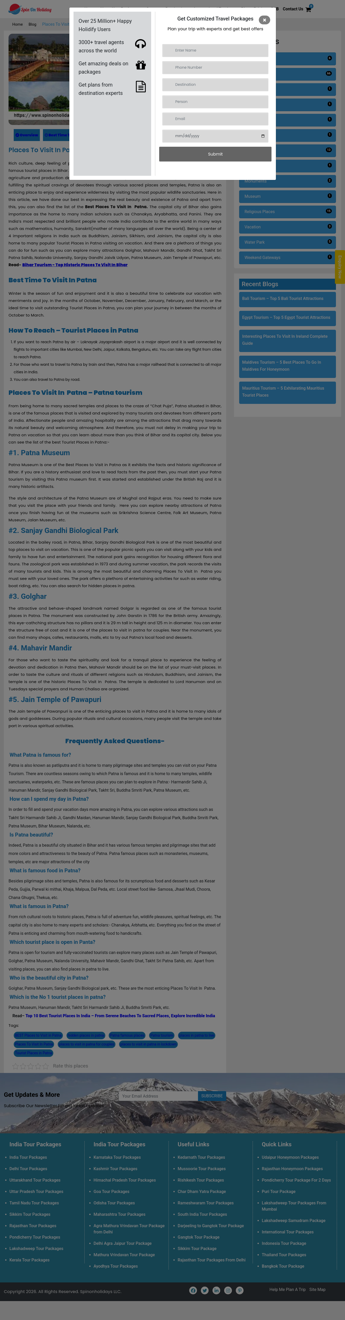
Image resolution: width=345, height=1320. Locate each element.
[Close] (264, 20)
